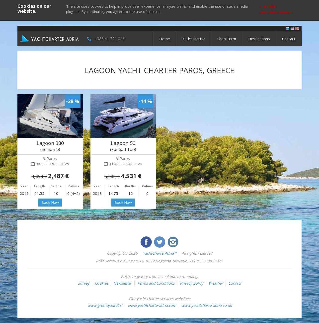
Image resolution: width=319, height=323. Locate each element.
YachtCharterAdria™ (159, 253)
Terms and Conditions (156, 283)
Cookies (101, 283)
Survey (83, 283)
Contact (288, 38)
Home (164, 38)
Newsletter (122, 283)
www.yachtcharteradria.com (152, 305)
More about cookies (276, 12)
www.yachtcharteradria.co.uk (206, 305)
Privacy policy (191, 283)
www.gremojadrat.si (104, 305)
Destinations (259, 38)
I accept (268, 6)
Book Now (50, 202)
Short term (226, 38)
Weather (216, 283)
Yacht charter (193, 38)
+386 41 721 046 (110, 38)
